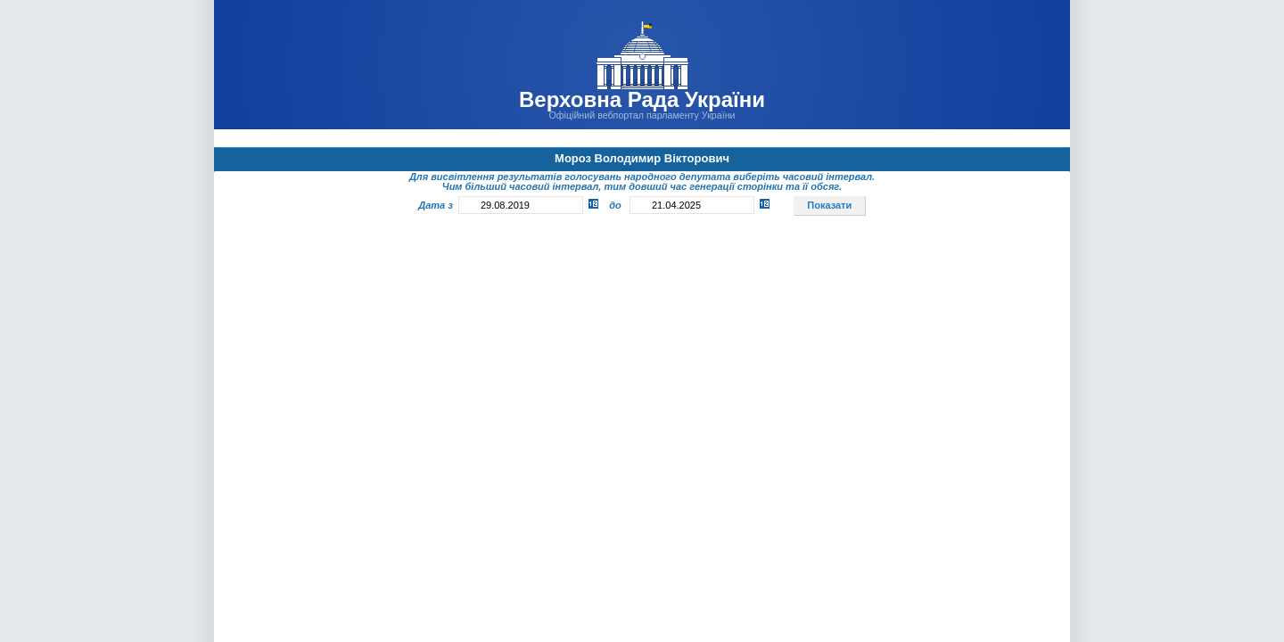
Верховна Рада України (642, 99)
